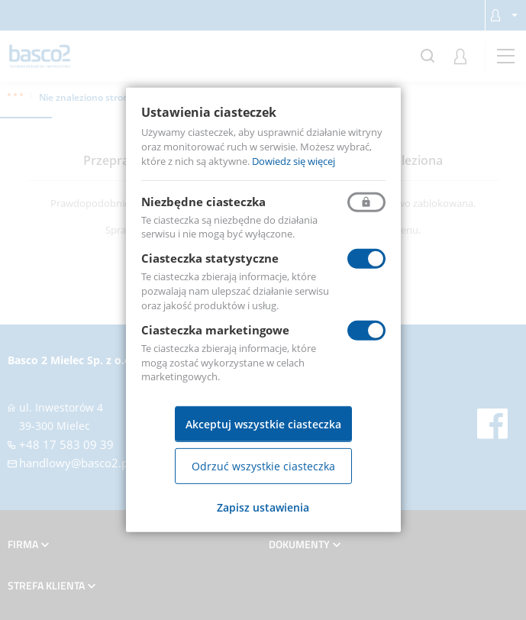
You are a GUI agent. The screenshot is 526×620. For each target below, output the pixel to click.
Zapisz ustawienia (263, 507)
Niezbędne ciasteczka (203, 200)
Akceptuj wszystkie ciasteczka (263, 424)
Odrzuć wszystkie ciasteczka (263, 466)
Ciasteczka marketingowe (215, 329)
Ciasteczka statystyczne (210, 258)
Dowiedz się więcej (293, 161)
